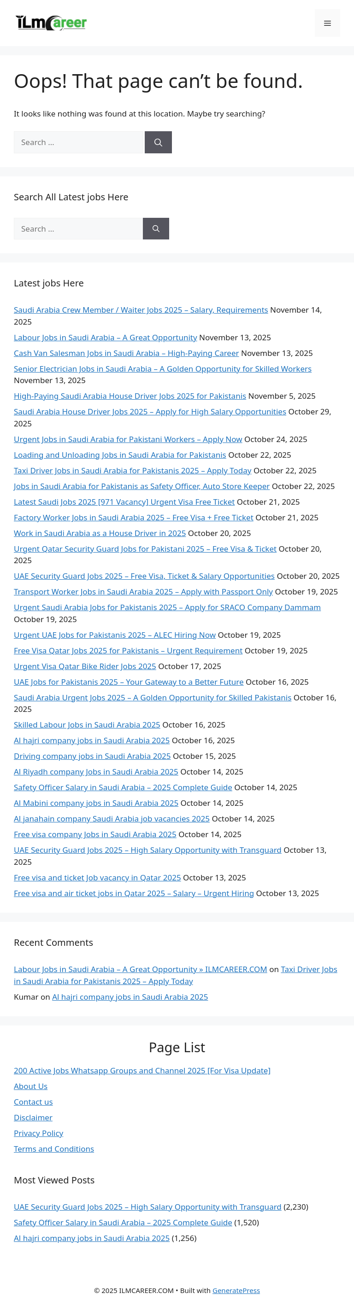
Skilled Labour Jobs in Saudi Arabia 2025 (87, 724)
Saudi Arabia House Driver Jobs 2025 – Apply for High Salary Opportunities (150, 411)
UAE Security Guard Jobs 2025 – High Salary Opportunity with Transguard (148, 850)
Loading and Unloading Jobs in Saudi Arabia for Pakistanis (120, 454)
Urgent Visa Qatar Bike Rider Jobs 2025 (85, 666)
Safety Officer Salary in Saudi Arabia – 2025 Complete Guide (123, 787)
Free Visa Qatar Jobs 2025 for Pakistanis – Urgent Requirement (128, 650)
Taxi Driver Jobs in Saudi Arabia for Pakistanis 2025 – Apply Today (133, 470)
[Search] (158, 142)
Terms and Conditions (54, 1148)
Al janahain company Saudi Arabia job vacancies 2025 (112, 818)
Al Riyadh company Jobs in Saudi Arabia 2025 (96, 771)
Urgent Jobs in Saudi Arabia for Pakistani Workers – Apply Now (128, 439)
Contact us (33, 1101)
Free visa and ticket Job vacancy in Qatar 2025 (97, 877)
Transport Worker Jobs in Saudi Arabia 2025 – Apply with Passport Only (143, 591)
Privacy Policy (38, 1133)
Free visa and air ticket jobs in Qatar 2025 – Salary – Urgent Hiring (134, 893)
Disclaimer (33, 1117)
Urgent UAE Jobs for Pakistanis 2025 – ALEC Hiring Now (115, 634)
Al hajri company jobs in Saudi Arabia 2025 (92, 740)
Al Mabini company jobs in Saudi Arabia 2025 (96, 803)
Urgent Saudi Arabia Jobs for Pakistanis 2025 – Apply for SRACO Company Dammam (167, 607)
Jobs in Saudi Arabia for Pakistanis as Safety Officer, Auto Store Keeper (142, 486)
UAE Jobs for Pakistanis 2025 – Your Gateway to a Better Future (129, 681)
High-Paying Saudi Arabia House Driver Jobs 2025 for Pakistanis (130, 395)
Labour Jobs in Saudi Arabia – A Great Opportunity (105, 337)
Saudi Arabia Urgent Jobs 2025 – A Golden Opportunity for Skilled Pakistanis (152, 697)
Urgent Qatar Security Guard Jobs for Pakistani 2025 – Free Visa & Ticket (145, 548)
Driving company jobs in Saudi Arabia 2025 (92, 756)
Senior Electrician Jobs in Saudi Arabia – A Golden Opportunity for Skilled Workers (163, 368)
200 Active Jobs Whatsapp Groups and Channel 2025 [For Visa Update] (142, 1070)
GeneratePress (236, 1290)
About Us (30, 1086)
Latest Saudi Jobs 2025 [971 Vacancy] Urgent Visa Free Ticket (124, 501)
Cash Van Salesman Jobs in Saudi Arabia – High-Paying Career (126, 353)
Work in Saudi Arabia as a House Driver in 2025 (100, 533)
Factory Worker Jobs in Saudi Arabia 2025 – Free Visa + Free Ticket (134, 517)
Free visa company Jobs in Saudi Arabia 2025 (95, 834)
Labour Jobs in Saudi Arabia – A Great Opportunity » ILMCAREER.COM (140, 969)
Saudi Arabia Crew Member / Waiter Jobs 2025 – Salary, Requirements (141, 309)
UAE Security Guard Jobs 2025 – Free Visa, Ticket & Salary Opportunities (144, 576)
